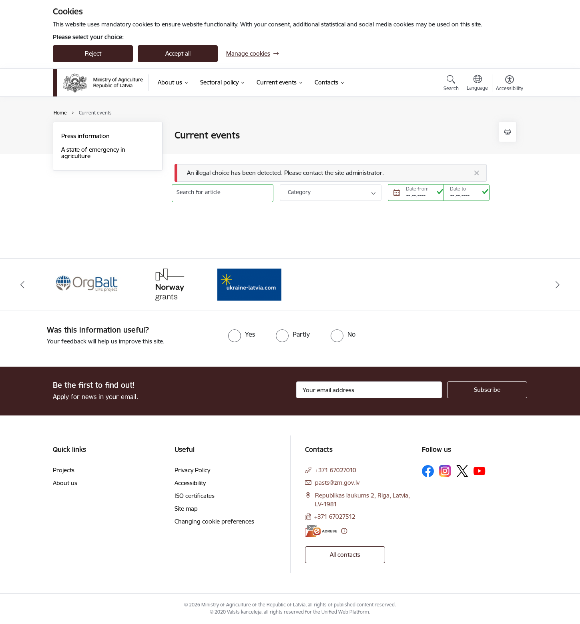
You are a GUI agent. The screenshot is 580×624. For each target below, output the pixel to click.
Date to (458, 189)
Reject (93, 53)
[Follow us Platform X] (462, 471)
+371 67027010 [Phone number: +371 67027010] (335, 470)
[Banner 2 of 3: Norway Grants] (168, 284)
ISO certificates (195, 496)
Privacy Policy (192, 470)
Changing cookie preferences (214, 521)
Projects (63, 470)
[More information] (344, 531)
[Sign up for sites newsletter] (487, 389)
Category (299, 192)
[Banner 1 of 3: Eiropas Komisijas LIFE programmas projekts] (87, 284)
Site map (186, 508)
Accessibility (190, 483)
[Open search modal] (451, 84)
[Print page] (507, 132)
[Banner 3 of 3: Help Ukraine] (249, 284)
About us (65, 483)
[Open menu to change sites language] (477, 83)
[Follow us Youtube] (480, 471)
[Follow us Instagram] (445, 471)
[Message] (331, 173)
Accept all (178, 53)
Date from (417, 189)
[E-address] (321, 531)
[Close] (476, 173)
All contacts (345, 554)
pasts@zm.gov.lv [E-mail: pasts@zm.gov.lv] (337, 482)
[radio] (241, 334)
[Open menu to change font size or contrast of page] (509, 84)
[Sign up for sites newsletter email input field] (369, 389)
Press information (85, 136)
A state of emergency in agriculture (93, 153)
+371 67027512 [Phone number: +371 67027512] (334, 516)
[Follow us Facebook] (428, 471)
